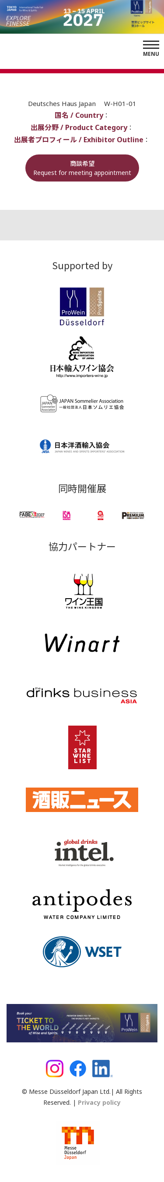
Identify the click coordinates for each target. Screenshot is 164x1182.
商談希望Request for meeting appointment (82, 168)
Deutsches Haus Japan (63, 103)
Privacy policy (98, 1102)
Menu (151, 54)
